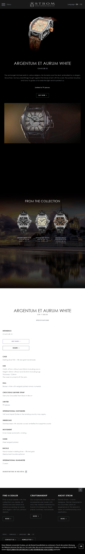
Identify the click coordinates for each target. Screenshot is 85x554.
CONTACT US (10, 540)
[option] (24, 226)
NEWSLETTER (27, 540)
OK (81, 546)
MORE (8, 518)
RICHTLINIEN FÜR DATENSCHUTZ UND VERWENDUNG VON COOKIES (30, 549)
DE (81, 4)
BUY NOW (43, 95)
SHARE (16, 348)
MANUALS (13, 534)
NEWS (5, 534)
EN (77, 4)
